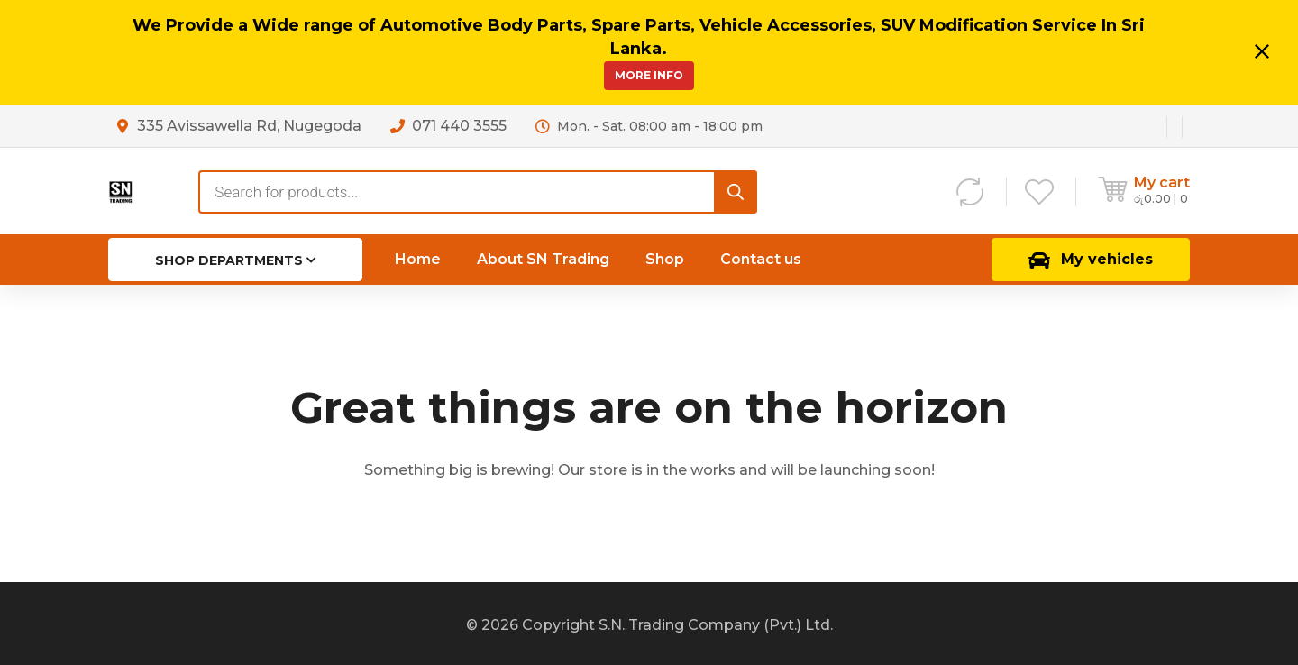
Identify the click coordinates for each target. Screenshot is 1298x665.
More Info (649, 75)
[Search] (735, 192)
